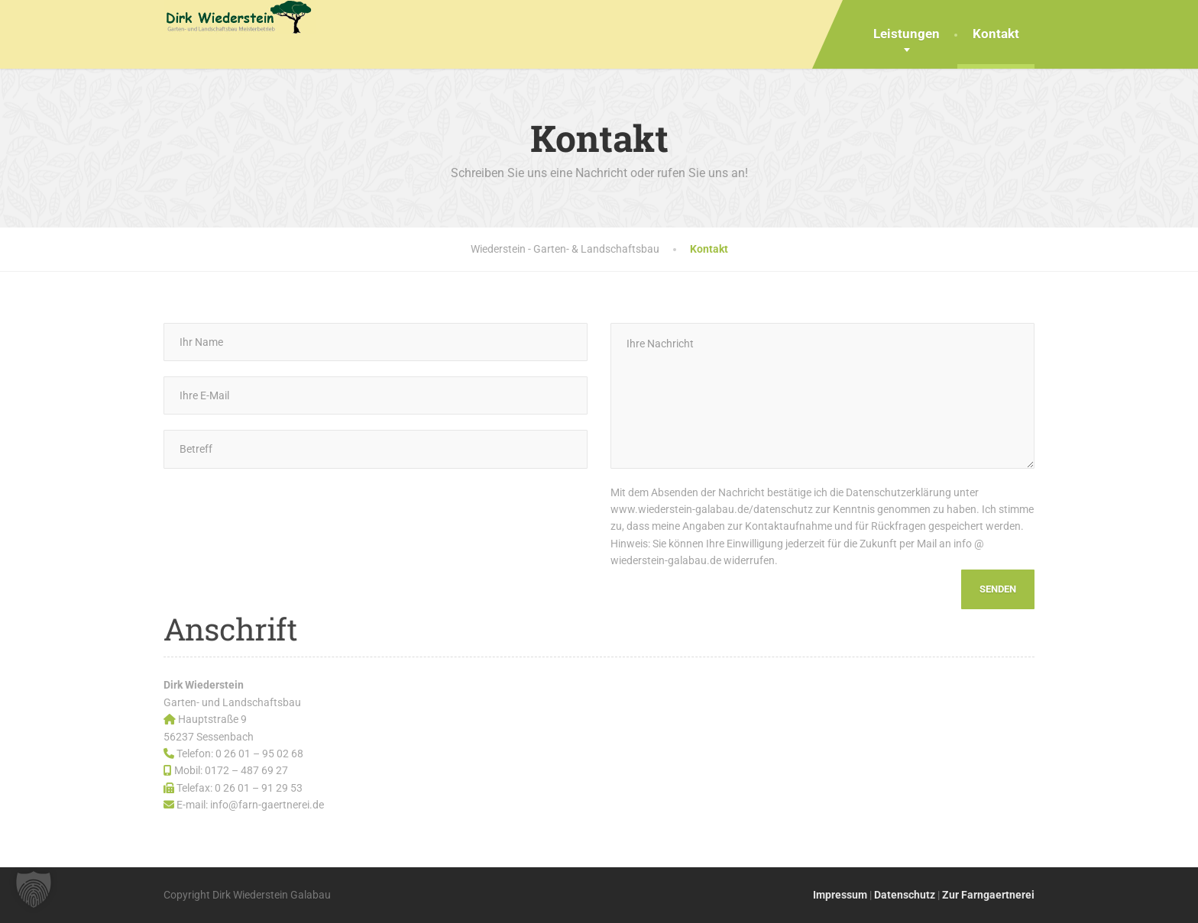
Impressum (840, 895)
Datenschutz (904, 895)
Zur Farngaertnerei (988, 895)
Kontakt (996, 33)
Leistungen (906, 33)
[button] (33, 889)
